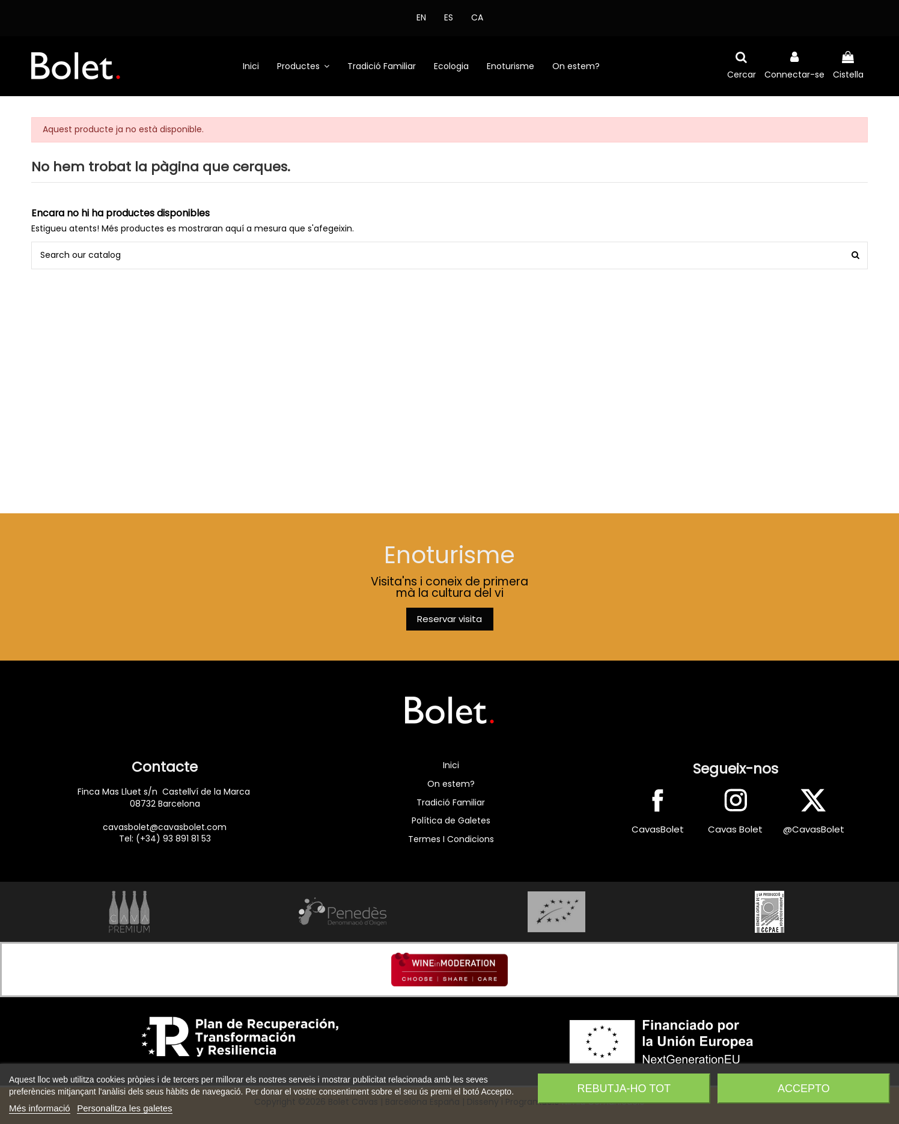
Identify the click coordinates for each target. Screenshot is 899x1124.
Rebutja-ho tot (624, 1089)
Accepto (804, 1089)
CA (477, 17)
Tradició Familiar (450, 802)
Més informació (39, 1108)
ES (448, 17)
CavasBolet (658, 829)
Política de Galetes (451, 820)
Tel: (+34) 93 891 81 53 (165, 838)
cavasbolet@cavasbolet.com (165, 827)
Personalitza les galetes (124, 1108)
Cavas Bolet (735, 829)
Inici (451, 765)
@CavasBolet (813, 829)
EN (421, 17)
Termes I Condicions (451, 839)
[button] (303, 66)
